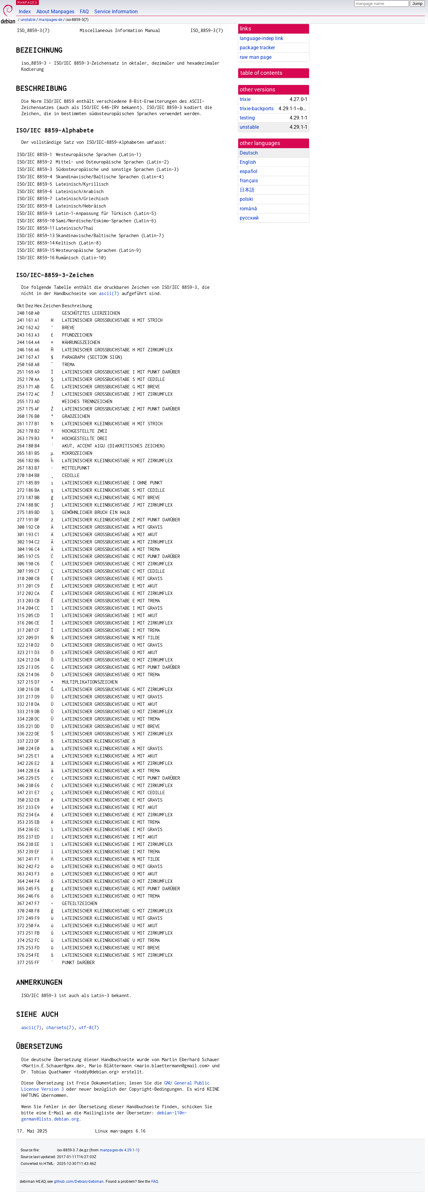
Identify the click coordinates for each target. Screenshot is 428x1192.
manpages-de (50, 20)
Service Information (116, 11)
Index (25, 11)
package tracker (257, 48)
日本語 (247, 190)
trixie (245, 99)
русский (249, 218)
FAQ (84, 11)
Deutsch (249, 153)
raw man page (255, 57)
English (248, 162)
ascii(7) (109, 293)
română (248, 209)
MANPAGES (27, 2)
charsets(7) (60, 1027)
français (249, 181)
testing (247, 118)
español (248, 171)
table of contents (261, 73)
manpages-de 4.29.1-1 (119, 1150)
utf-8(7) (89, 1027)
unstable (28, 20)
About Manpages (55, 11)
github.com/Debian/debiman (79, 1181)
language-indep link (261, 38)
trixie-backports (257, 108)
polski (246, 199)
